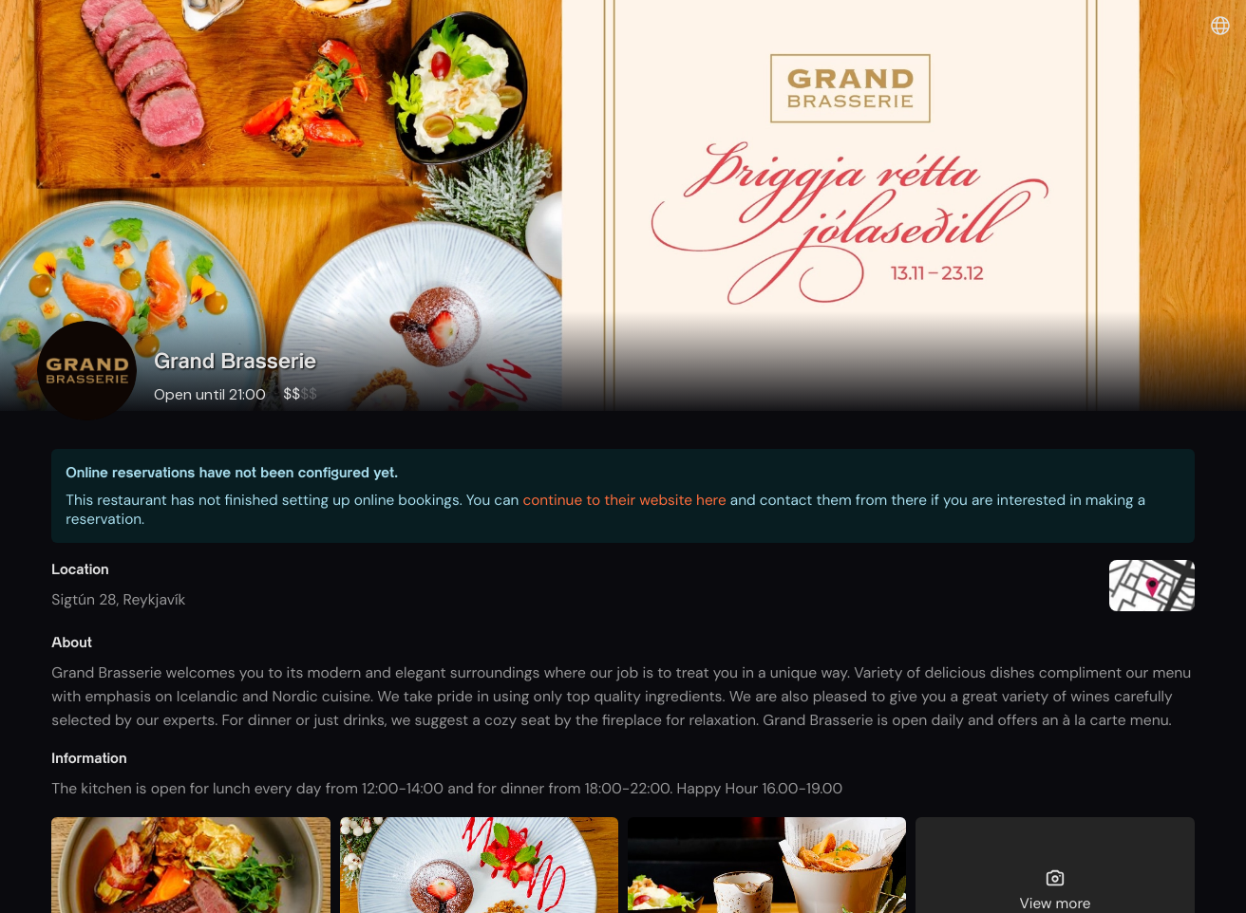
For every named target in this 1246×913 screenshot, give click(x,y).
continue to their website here (624, 500)
